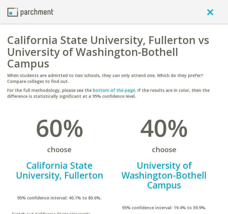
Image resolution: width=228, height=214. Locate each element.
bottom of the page (114, 90)
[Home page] (30, 12)
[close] (210, 11)
